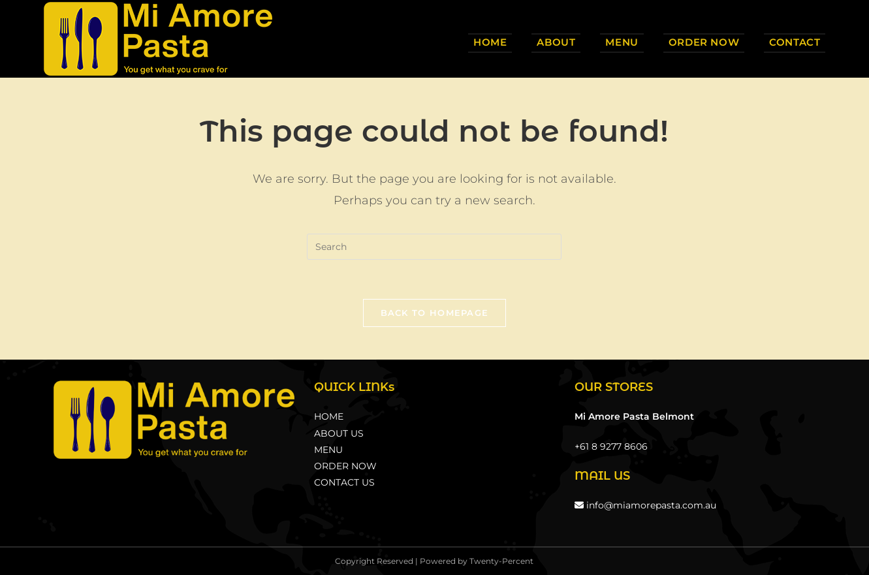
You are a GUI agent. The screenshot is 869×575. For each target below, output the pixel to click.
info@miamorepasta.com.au (645, 505)
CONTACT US (344, 482)
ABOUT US (339, 433)
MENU (328, 450)
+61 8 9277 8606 (611, 446)
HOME (328, 416)
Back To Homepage (435, 312)
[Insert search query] (434, 247)
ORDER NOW (345, 466)
